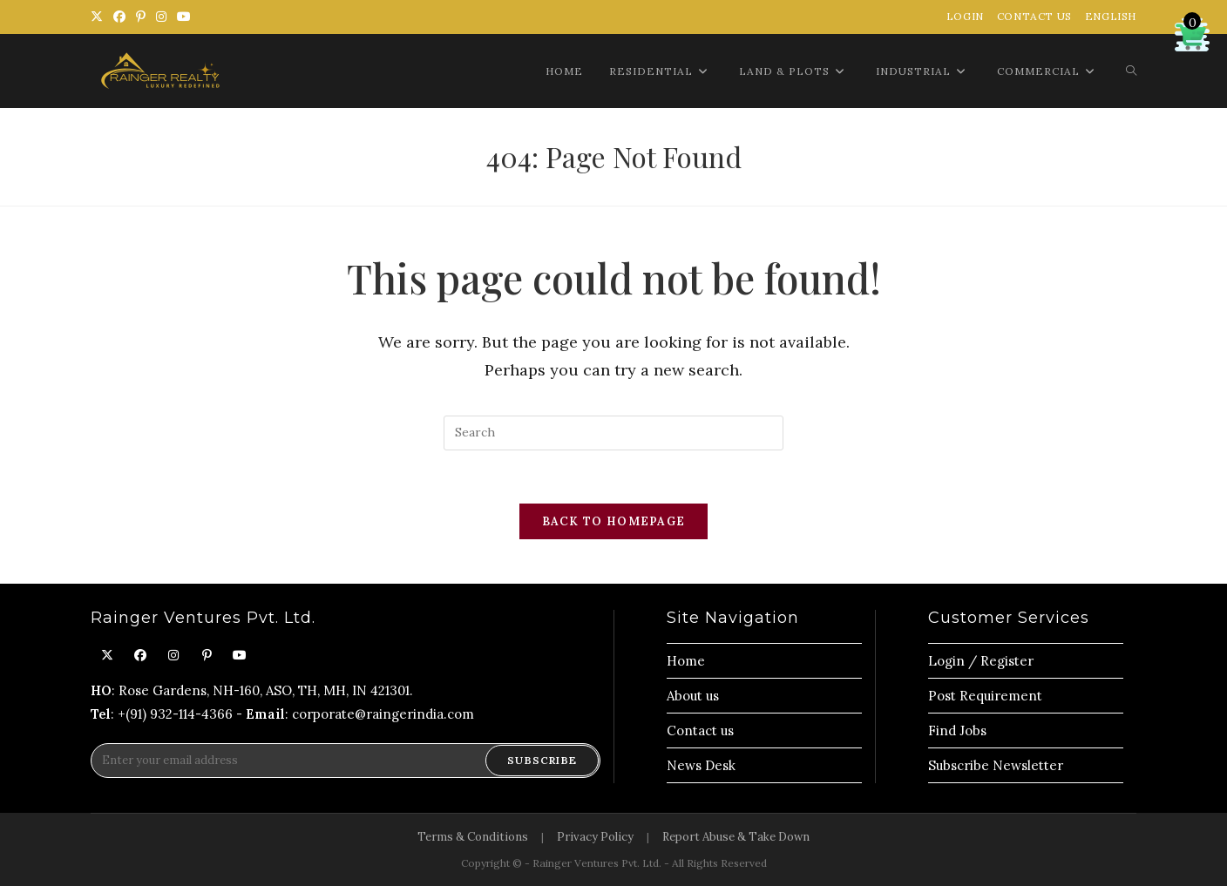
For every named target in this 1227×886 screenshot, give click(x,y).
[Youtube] (239, 655)
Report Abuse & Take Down (736, 836)
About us (693, 695)
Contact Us (1034, 16)
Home (686, 661)
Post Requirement (985, 695)
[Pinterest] (206, 655)
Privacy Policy (595, 836)
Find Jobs (957, 730)
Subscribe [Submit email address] (542, 760)
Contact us (700, 730)
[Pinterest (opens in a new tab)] (141, 16)
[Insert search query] (613, 433)
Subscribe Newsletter (995, 765)
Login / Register (981, 661)
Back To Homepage (614, 521)
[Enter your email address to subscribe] (345, 760)
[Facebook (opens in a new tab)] (119, 16)
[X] (107, 655)
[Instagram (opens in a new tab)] (161, 16)
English (1110, 16)
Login (965, 16)
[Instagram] (173, 655)
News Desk (701, 765)
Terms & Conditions (472, 836)
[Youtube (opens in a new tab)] (184, 16)
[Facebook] (140, 655)
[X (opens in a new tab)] (99, 16)
